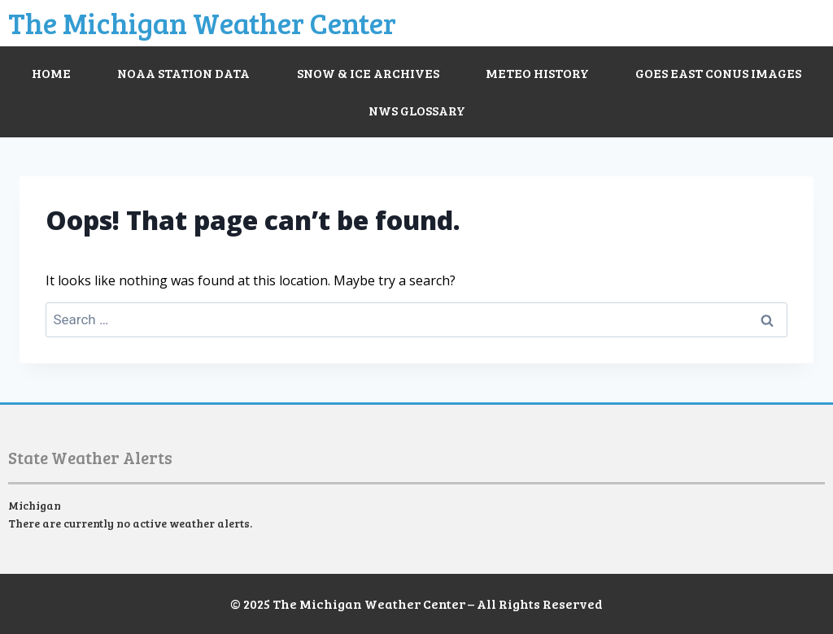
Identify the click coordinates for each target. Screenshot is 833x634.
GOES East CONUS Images (718, 72)
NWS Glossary (417, 110)
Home (51, 72)
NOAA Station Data (183, 72)
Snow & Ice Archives (368, 72)
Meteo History (537, 72)
